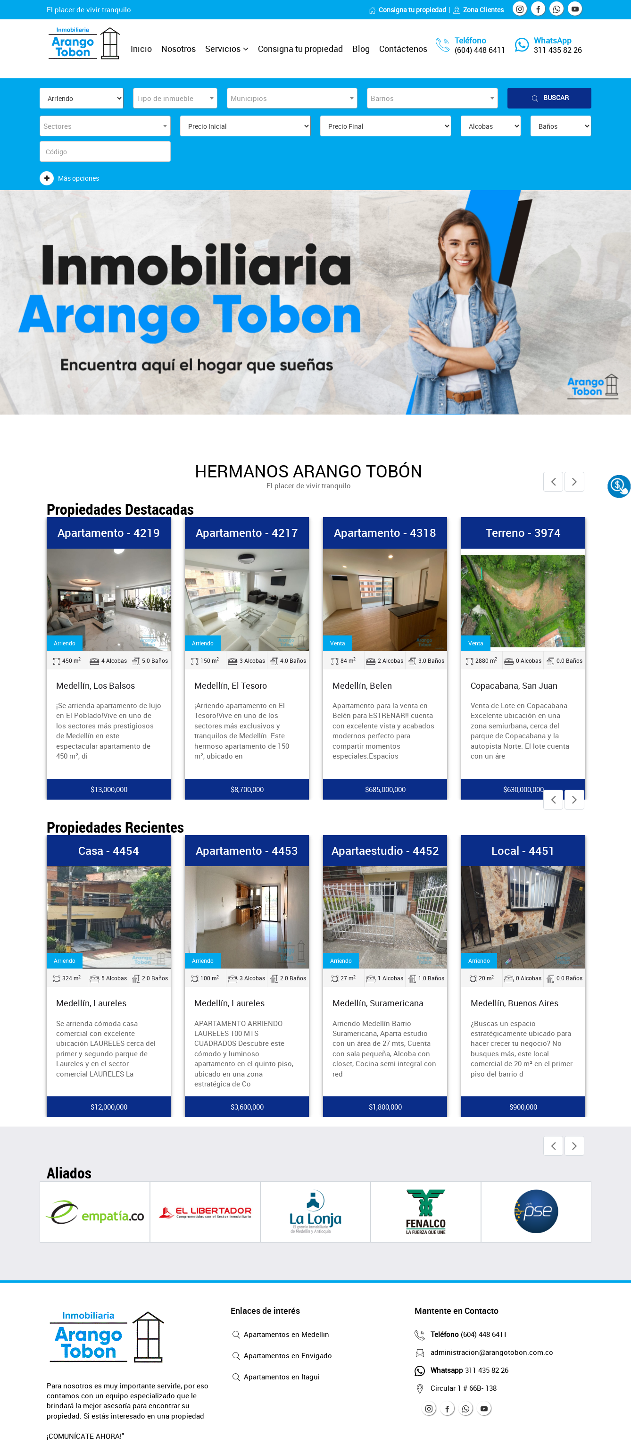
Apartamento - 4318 (385, 532)
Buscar (549, 98)
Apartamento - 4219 (109, 532)
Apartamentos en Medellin (280, 1335)
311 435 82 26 (558, 50)
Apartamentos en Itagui (275, 1377)
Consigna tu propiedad (407, 9)
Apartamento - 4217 (247, 532)
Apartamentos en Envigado (281, 1356)
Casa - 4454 (108, 850)
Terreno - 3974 (523, 532)
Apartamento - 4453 (247, 850)
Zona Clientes (478, 9)
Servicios (223, 48)
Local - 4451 (523, 850)
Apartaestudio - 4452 (385, 850)
